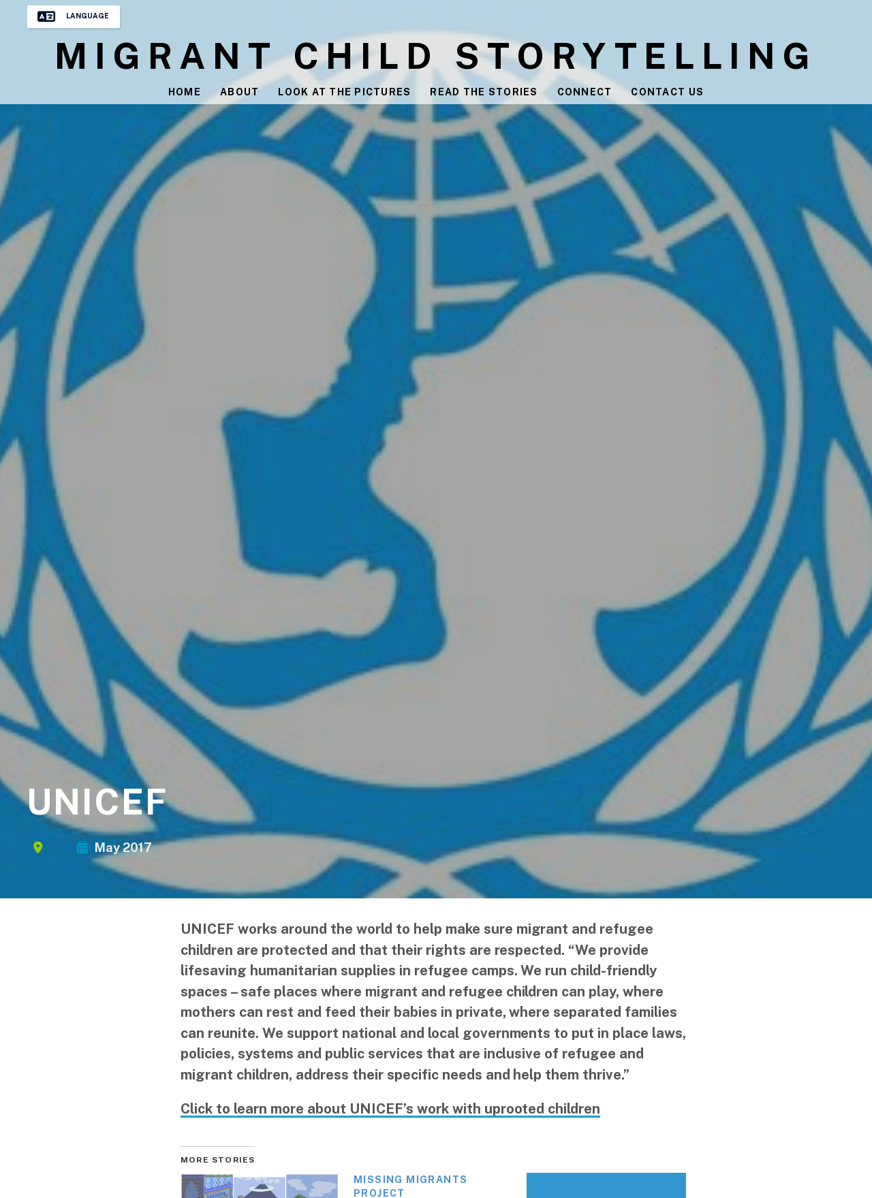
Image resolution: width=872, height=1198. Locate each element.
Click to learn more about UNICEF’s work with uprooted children (390, 1109)
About (238, 92)
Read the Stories (484, 92)
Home (183, 92)
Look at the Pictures (344, 92)
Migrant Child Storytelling (436, 56)
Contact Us (668, 92)
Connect (585, 92)
